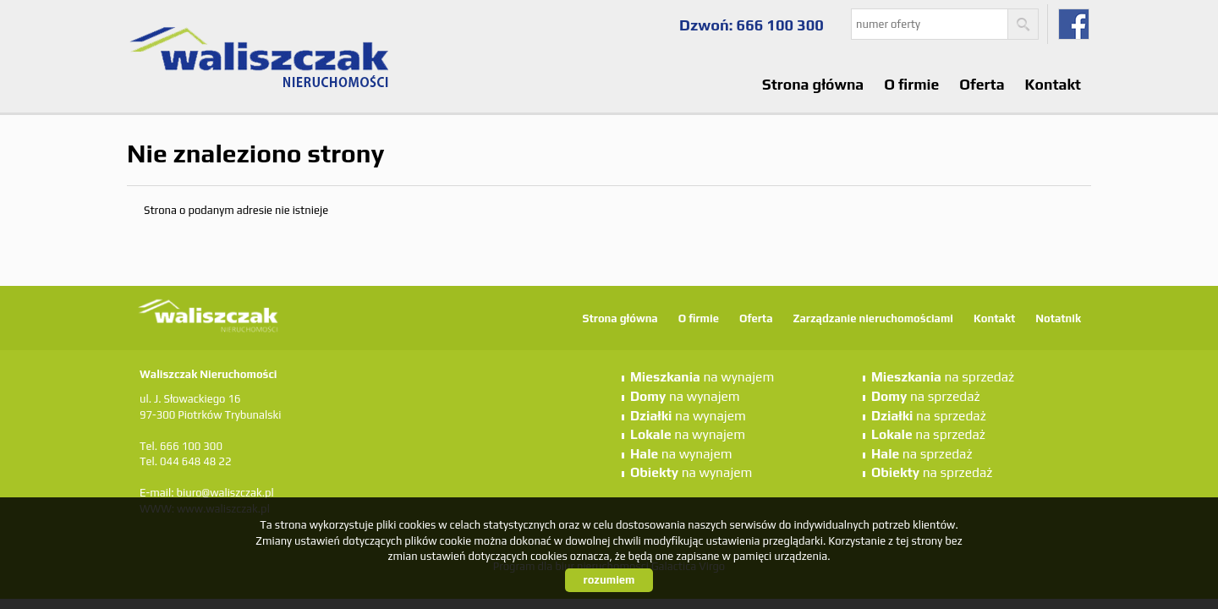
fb (1073, 24)
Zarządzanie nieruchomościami (872, 318)
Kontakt (1053, 84)
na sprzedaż (942, 376)
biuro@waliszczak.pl (224, 492)
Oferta (981, 84)
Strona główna (813, 84)
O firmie (911, 84)
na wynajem (702, 376)
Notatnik (1058, 318)
